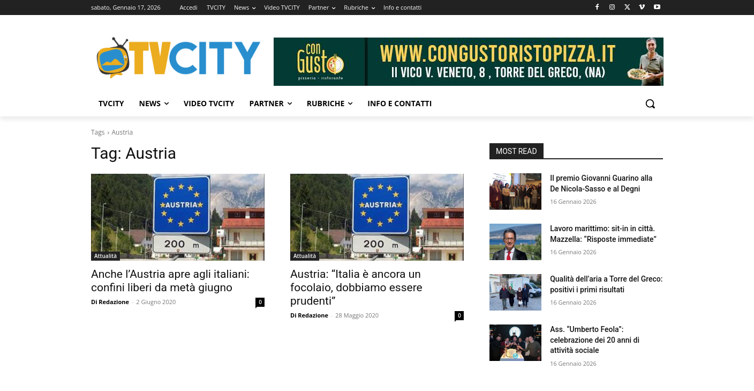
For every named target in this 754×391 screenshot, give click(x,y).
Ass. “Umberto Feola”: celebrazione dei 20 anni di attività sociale (594, 340)
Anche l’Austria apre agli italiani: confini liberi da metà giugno (170, 281)
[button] (650, 103)
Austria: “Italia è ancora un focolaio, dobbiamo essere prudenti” (356, 287)
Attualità (105, 256)
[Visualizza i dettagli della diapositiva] (468, 62)
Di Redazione (110, 302)
